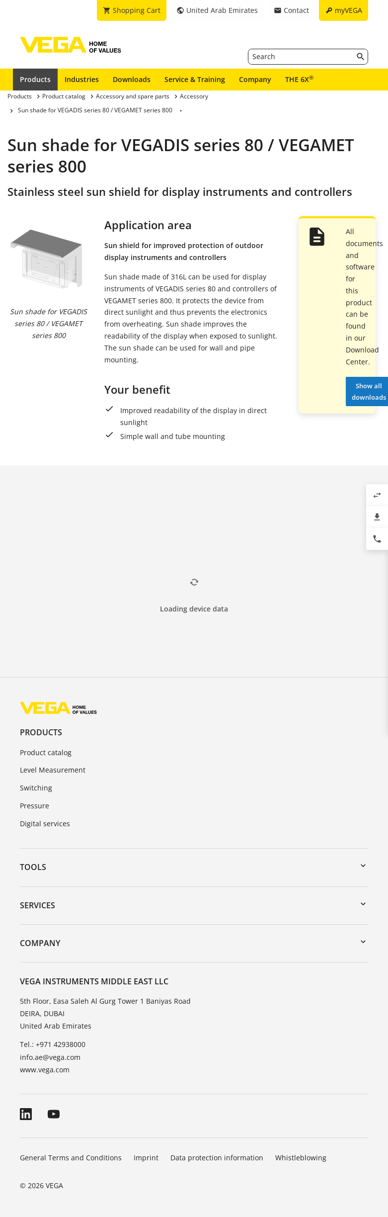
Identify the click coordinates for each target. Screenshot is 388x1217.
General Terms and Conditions (71, 1157)
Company (255, 79)
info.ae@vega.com (50, 1057)
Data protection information (216, 1157)
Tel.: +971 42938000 (52, 1044)
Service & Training (194, 79)
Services (37, 905)
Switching (36, 787)
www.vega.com (45, 1069)
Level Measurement (52, 770)
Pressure (34, 805)
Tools (33, 867)
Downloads (132, 79)
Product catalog (46, 752)
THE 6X (299, 79)
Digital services (45, 823)
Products (35, 79)
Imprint (146, 1157)
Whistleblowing (300, 1157)
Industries (82, 79)
